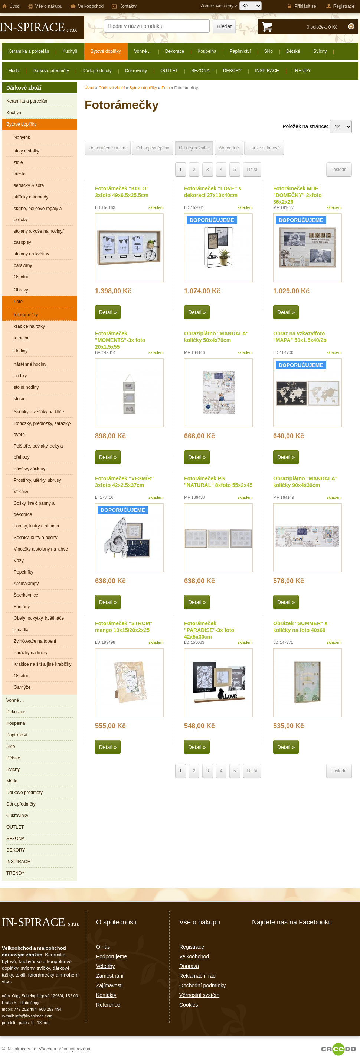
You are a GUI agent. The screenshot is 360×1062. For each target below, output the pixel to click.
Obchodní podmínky (202, 985)
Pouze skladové (264, 148)
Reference (108, 1005)
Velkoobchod (194, 956)
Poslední (339, 169)
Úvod (89, 87)
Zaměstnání (110, 976)
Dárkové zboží (112, 87)
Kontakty (106, 995)
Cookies (188, 1005)
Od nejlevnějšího (152, 148)
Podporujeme (111, 956)
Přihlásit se (301, 6)
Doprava (189, 966)
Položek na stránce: (317, 126)
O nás (103, 947)
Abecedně (229, 148)
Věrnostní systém (199, 995)
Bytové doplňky (143, 87)
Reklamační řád (197, 976)
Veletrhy (105, 966)
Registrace (191, 947)
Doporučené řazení (108, 148)
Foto (165, 87)
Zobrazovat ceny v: (231, 6)
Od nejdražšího (194, 148)
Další (252, 169)
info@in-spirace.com (33, 1016)
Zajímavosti (109, 985)
